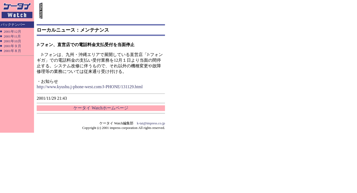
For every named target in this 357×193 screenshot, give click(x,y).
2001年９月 (12, 46)
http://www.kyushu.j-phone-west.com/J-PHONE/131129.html (90, 86)
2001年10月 (12, 41)
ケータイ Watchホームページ (100, 108)
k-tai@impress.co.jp (151, 123)
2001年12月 (12, 31)
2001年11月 (12, 36)
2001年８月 (12, 51)
